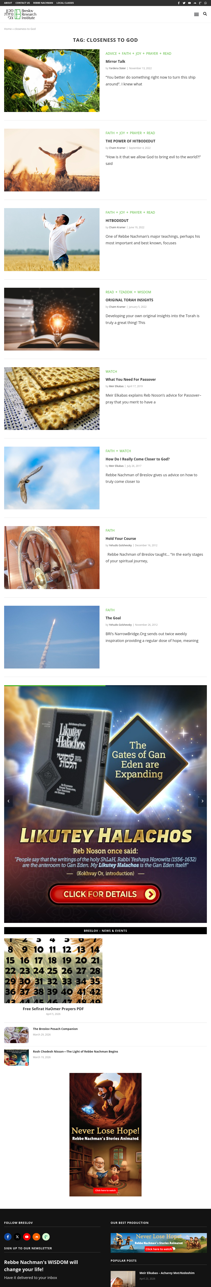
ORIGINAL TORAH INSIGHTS (131, 300)
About (8, 3)
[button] (8, 801)
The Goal (114, 618)
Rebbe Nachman (44, 3)
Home (8, 29)
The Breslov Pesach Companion (55, 1029)
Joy (138, 54)
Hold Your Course (122, 539)
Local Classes (67, 3)
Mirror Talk (116, 61)
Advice (111, 54)
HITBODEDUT (118, 221)
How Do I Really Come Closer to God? (139, 459)
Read (167, 54)
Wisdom (144, 292)
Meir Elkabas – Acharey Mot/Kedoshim (167, 1273)
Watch (111, 372)
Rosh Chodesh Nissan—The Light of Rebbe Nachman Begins (75, 1052)
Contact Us (23, 3)
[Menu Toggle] (196, 14)
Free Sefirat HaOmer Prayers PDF (53, 1009)
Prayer (152, 54)
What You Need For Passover (132, 379)
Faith (126, 54)
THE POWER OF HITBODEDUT (132, 141)
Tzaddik (125, 292)
